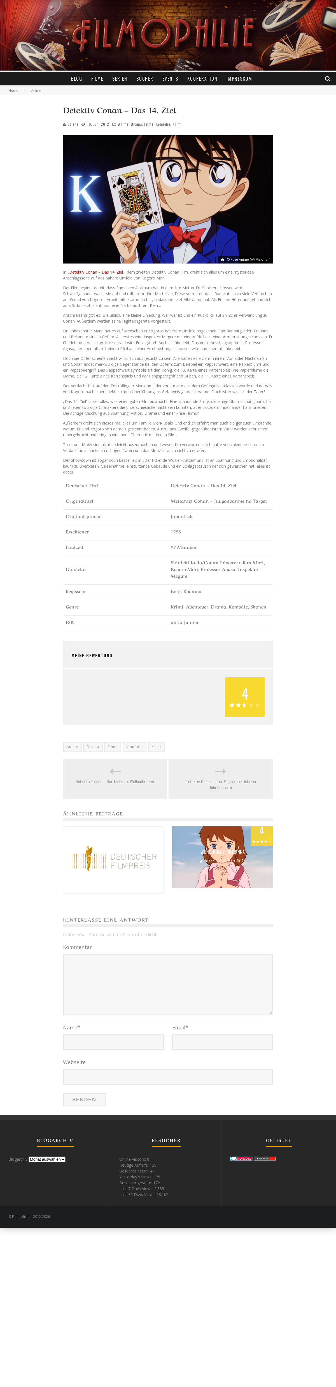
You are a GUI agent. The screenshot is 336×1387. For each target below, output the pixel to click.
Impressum (239, 78)
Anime (123, 124)
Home (13, 90)
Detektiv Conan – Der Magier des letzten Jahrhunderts (220, 784)
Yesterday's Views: (136, 1176)
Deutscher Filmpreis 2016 (113, 854)
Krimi (177, 124)
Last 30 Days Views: (138, 1194)
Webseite (74, 1062)
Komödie (163, 124)
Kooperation (202, 78)
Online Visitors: (133, 1159)
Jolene (73, 124)
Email (180, 1027)
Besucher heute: (134, 1171)
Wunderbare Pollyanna (222, 851)
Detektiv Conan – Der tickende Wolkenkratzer (115, 781)
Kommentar (77, 947)
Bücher (144, 78)
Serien (119, 78)
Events (170, 78)
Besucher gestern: (136, 1182)
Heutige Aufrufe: (134, 1165)
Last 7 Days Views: (136, 1188)
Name (71, 1027)
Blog (76, 78)
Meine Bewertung (92, 655)
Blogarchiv (17, 1159)
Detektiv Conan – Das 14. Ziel (96, 272)
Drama (136, 124)
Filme (97, 78)
